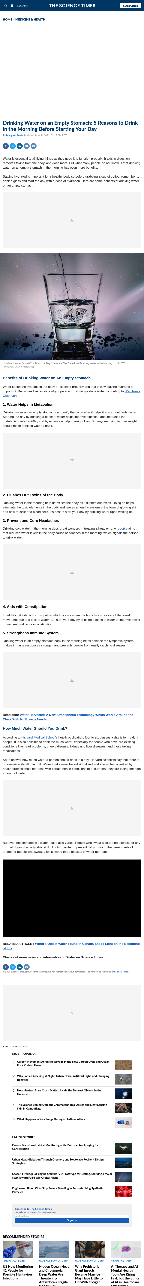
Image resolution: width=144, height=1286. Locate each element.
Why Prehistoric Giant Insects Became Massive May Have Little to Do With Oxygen (89, 1274)
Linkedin (20, 146)
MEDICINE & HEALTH (30, 19)
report (121, 528)
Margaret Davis (15, 135)
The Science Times (72, 5)
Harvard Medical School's (39, 737)
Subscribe (130, 5)
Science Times (121, 971)
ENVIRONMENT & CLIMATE (53, 1261)
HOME (7, 19)
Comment (27, 146)
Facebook (6, 146)
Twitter (13, 146)
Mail (34, 146)
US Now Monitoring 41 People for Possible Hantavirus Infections (18, 1272)
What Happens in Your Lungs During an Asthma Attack (51, 1119)
